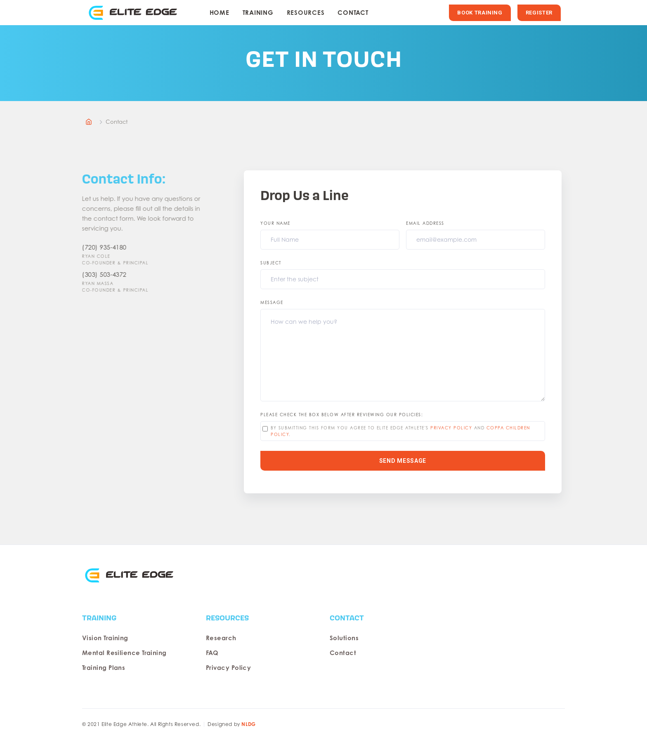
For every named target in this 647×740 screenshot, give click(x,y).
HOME (219, 12)
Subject (270, 262)
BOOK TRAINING (479, 12)
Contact (353, 12)
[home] (135, 12)
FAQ (212, 653)
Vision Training (105, 638)
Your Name (275, 223)
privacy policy (451, 427)
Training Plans (103, 668)
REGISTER (539, 12)
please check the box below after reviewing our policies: (341, 414)
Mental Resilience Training (124, 653)
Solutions (344, 638)
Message (271, 302)
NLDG (248, 724)
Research (221, 638)
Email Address (425, 223)
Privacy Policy (228, 668)
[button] (258, 13)
